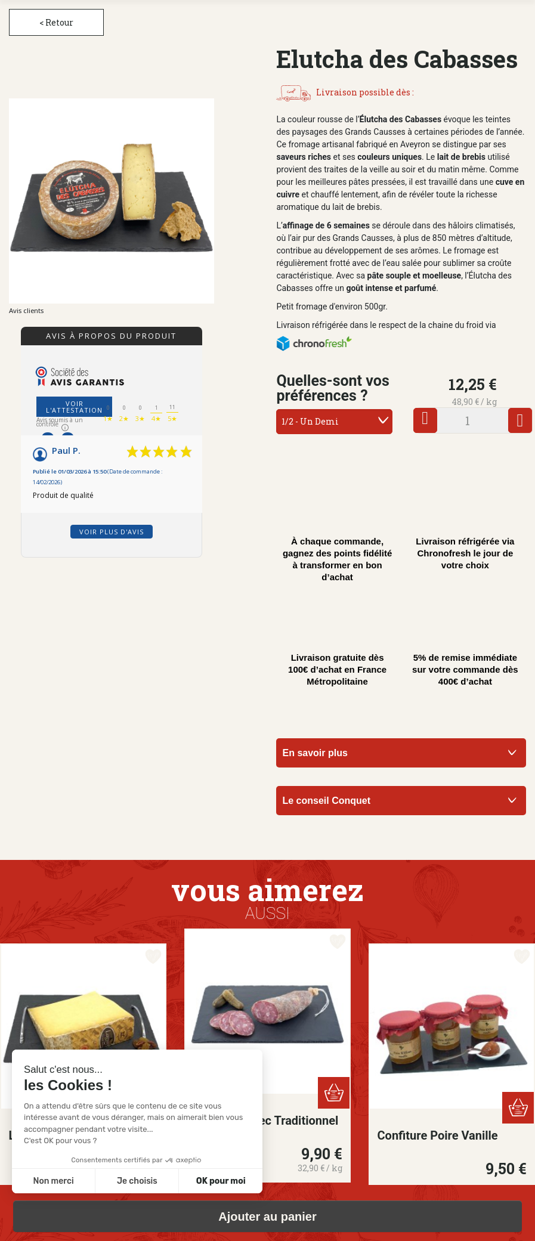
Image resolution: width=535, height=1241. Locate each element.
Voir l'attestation (74, 406)
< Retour (56, 22)
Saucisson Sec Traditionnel (266, 1120)
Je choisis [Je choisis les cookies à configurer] (137, 1181)
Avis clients (26, 311)
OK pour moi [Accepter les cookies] (221, 1181)
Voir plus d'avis (111, 531)
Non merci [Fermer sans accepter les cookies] (53, 1181)
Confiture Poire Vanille (438, 1135)
